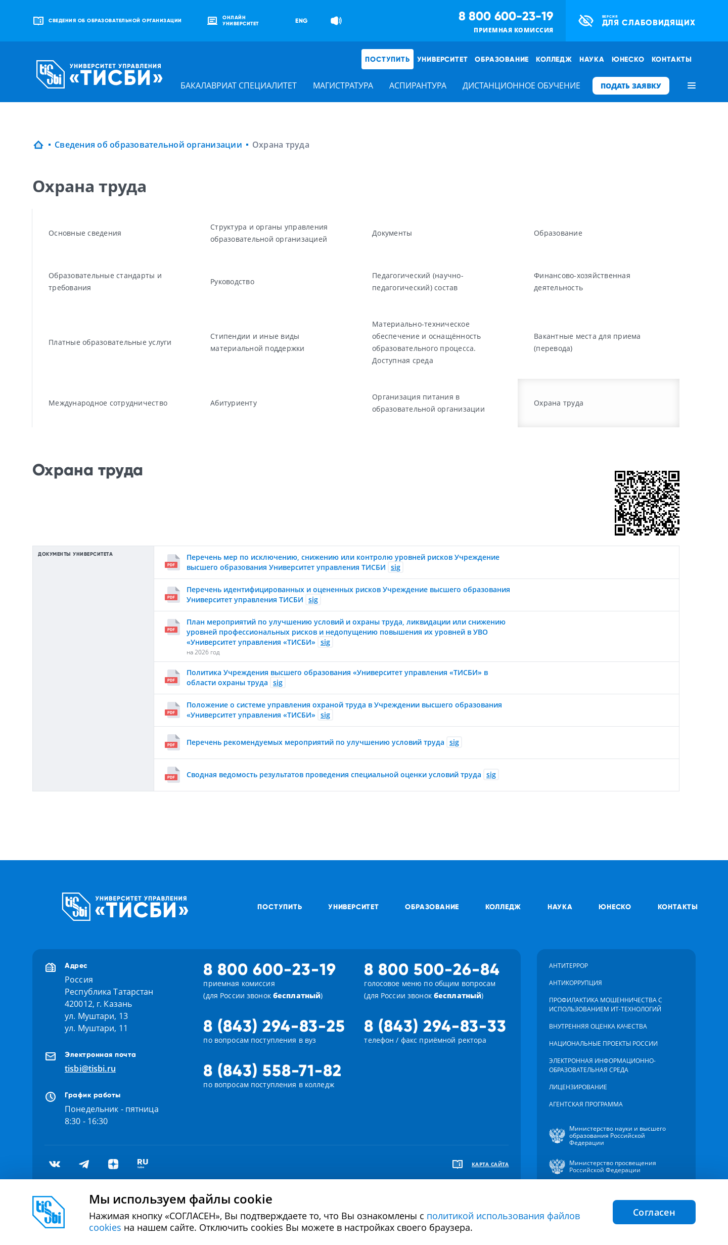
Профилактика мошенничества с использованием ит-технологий (605, 1004)
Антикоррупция (575, 983)
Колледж (554, 59)
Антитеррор (568, 965)
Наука (592, 59)
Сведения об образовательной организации (148, 144)
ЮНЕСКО (628, 59)
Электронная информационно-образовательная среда (602, 1065)
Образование (502, 59)
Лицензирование (578, 1087)
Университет (442, 59)
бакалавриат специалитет (238, 85)
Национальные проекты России (603, 1043)
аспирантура (417, 85)
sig (395, 567)
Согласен (654, 1212)
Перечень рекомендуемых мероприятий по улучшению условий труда (315, 742)
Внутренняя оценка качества (598, 1026)
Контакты (672, 59)
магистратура (343, 85)
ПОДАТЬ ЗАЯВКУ (631, 86)
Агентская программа (586, 1104)
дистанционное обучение (521, 85)
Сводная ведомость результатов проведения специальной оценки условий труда (334, 774)
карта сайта (490, 1164)
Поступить (387, 59)
